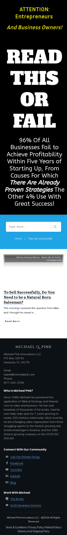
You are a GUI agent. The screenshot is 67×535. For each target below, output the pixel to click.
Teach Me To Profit (51, 257)
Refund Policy (52, 527)
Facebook (16, 463)
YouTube (16, 470)
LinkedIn (15, 476)
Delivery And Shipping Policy (33, 531)
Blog (13, 482)
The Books (17, 499)
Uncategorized (54, 260)
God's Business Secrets (25, 505)
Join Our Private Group (25, 457)
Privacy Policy (36, 527)
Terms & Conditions (16, 527)
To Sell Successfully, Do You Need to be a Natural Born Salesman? (29, 297)
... (35, 312)
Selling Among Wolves (28, 257)
